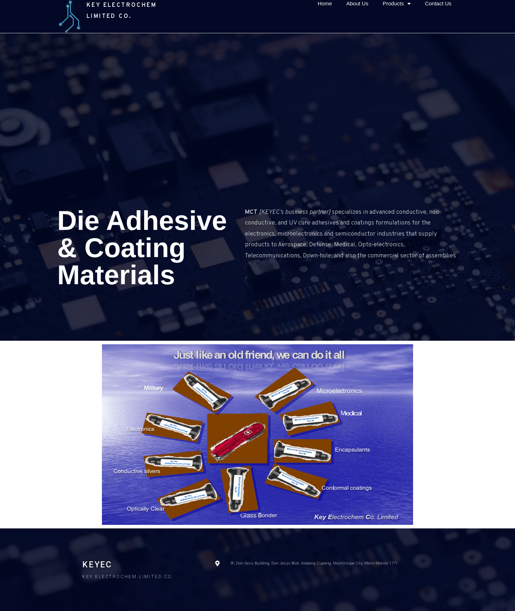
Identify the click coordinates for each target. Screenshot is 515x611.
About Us (357, 3)
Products (397, 3)
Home (325, 3)
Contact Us (438, 3)
